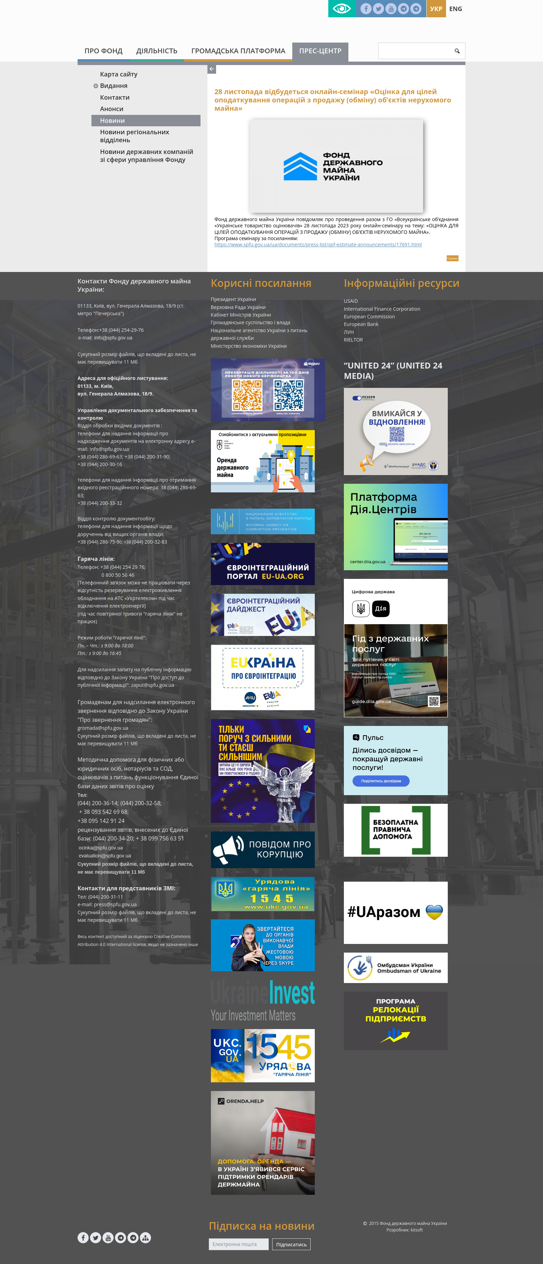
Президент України (233, 299)
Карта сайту (118, 74)
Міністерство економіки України (249, 346)
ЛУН (349, 332)
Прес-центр (320, 50)
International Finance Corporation (382, 309)
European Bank (361, 324)
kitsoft (417, 1230)
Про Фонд (103, 50)
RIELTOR (353, 339)
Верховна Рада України (238, 307)
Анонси (111, 108)
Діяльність (157, 50)
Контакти (115, 97)
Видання (110, 85)
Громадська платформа (238, 50)
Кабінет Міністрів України (241, 314)
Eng (455, 8)
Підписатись (291, 1244)
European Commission (369, 316)
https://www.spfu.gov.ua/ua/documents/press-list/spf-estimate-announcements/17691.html (318, 244)
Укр (436, 8)
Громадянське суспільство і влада (251, 322)
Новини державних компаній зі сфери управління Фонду (146, 155)
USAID (351, 301)
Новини (112, 120)
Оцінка (452, 258)
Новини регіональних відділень (134, 136)
